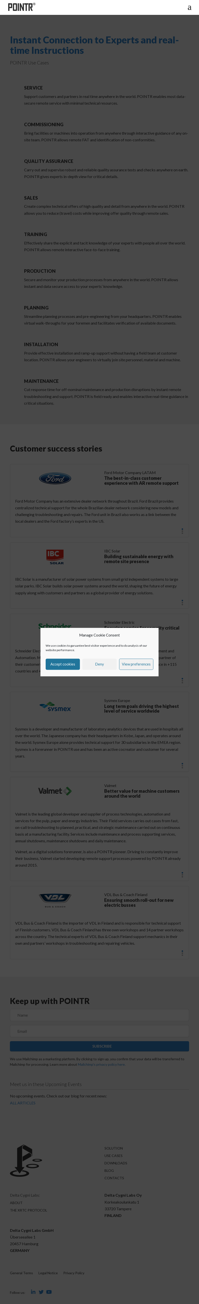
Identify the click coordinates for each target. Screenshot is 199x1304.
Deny (99, 664)
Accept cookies (62, 664)
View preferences (136, 664)
